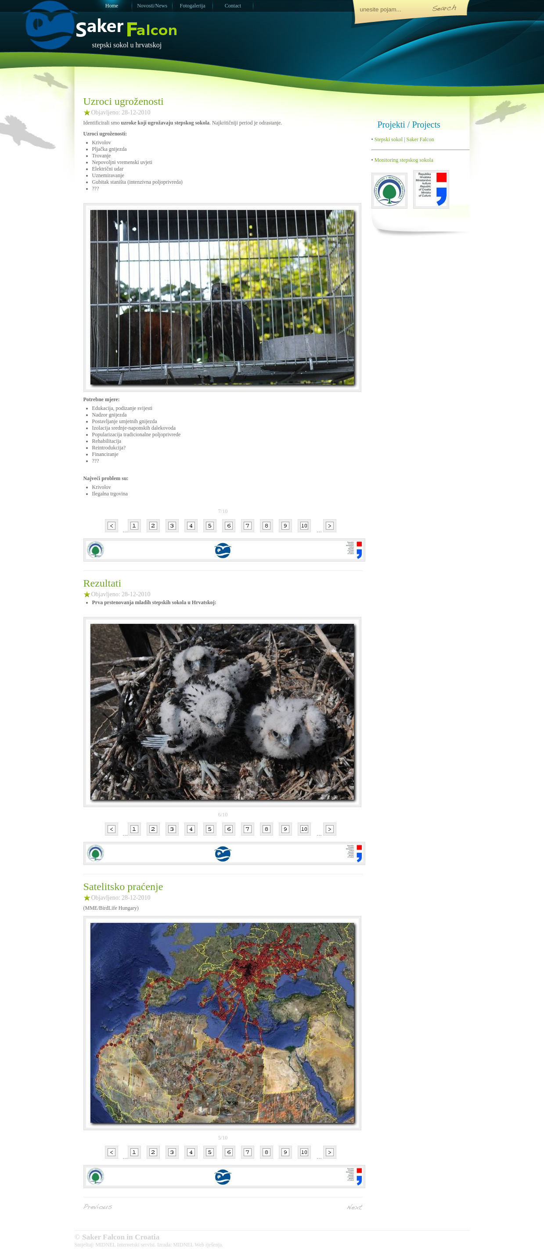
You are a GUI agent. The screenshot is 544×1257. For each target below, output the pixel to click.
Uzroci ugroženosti (123, 101)
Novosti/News (152, 6)
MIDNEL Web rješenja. (198, 1245)
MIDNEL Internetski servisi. (125, 1245)
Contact (233, 6)
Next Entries (355, 1207)
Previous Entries (97, 1206)
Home (111, 6)
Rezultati (102, 583)
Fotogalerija (192, 6)
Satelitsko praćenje (123, 886)
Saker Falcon (420, 139)
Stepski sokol (388, 139)
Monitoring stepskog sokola (403, 160)
